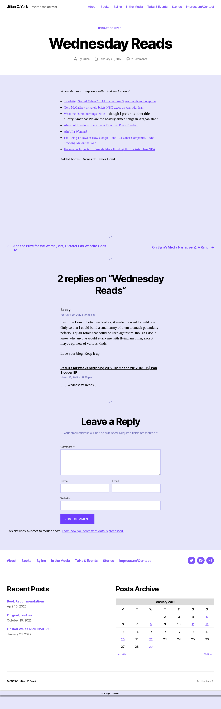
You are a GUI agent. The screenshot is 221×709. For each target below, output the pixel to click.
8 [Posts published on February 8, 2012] (151, 637)
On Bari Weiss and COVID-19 (31, 642)
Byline (118, 7)
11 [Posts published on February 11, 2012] (193, 637)
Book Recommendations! (28, 615)
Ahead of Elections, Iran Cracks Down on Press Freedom (105, 131)
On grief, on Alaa (21, 628)
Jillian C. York (19, 7)
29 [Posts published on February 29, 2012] (151, 660)
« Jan (122, 667)
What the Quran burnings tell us (87, 120)
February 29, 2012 (110, 60)
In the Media (134, 7)
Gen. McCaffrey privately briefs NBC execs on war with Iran (108, 114)
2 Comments (140, 60)
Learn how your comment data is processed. (92, 544)
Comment (67, 460)
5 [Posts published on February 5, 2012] (207, 630)
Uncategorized (110, 29)
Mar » (208, 667)
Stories (177, 7)
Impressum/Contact (200, 7)
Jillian (85, 60)
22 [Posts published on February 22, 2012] (151, 653)
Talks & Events (157, 7)
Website (65, 512)
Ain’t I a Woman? (77, 138)
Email (115, 494)
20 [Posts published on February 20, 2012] (123, 653)
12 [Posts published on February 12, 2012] (206, 637)
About (92, 7)
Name (64, 494)
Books (105, 7)
